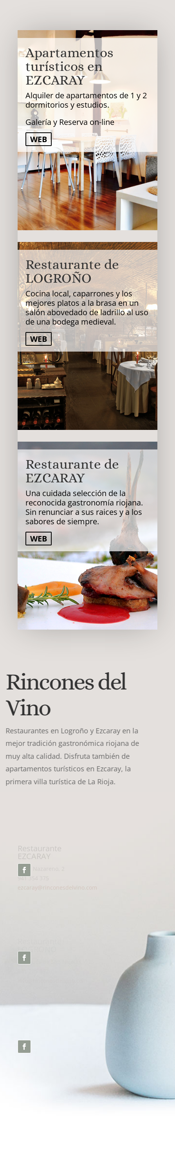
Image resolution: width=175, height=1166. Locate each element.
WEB (38, 139)
